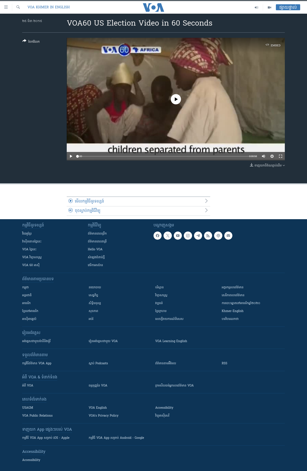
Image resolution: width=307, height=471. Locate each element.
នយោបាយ (95, 287)
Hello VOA (95, 249)
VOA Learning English (171, 341)
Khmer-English (232, 311)
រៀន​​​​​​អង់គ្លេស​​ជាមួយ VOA (103, 341)
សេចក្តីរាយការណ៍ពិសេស (169, 319)
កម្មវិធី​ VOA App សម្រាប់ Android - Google (116, 438)
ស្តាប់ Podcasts (98, 363)
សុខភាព (93, 311)
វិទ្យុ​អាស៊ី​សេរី (162, 416)
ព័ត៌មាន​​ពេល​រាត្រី (97, 241)
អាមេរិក (26, 303)
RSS (224, 363)
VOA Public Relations (37, 416)
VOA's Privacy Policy (104, 416)
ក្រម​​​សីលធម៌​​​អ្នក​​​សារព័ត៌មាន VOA (174, 386)
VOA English (98, 408)
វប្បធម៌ (159, 303)
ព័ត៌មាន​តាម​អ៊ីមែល (165, 363)
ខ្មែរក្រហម (161, 311)
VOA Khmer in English (49, 7)
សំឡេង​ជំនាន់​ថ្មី (96, 257)
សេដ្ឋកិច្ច (93, 295)
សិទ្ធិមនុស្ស (95, 303)
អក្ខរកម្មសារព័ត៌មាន (232, 287)
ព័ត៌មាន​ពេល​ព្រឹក (97, 234)
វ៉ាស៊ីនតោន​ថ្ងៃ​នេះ (32, 241)
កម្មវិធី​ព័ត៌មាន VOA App (36, 363)
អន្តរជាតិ (27, 295)
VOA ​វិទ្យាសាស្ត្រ (32, 257)
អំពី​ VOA (27, 386)
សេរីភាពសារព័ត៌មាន (233, 295)
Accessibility (164, 408)
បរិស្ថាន (159, 287)
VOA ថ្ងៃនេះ (29, 249)
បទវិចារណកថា (230, 319)
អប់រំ (91, 319)
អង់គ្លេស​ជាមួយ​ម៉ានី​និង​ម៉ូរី (36, 341)
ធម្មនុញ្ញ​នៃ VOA (98, 386)
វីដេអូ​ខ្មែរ (27, 234)
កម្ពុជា (25, 287)
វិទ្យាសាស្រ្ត (161, 295)
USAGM (27, 408)
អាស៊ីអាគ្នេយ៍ (29, 319)
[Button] (31, 42)
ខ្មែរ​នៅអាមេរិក (30, 311)
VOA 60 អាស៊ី (31, 265)
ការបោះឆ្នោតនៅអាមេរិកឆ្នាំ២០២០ (241, 303)
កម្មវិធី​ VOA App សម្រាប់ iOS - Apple (46, 438)
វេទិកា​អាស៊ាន (95, 265)
